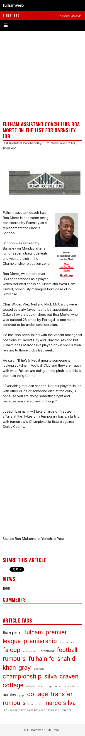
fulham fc (41, 658)
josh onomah (68, 642)
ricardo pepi (44, 686)
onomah (39, 668)
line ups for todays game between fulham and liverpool (37, 710)
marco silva (60, 702)
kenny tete (34, 704)
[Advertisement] (42, 76)
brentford (47, 651)
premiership (40, 641)
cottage (37, 694)
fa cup (11, 649)
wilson (30, 686)
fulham (33, 632)
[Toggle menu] (42, 25)
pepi (21, 695)
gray (25, 667)
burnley (9, 695)
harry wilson (70, 686)
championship (22, 676)
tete (57, 686)
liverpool (12, 632)
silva (50, 676)
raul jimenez (30, 651)
